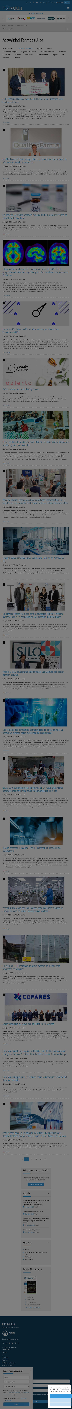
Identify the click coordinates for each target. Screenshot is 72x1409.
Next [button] (69, 19)
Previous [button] (3, 19)
